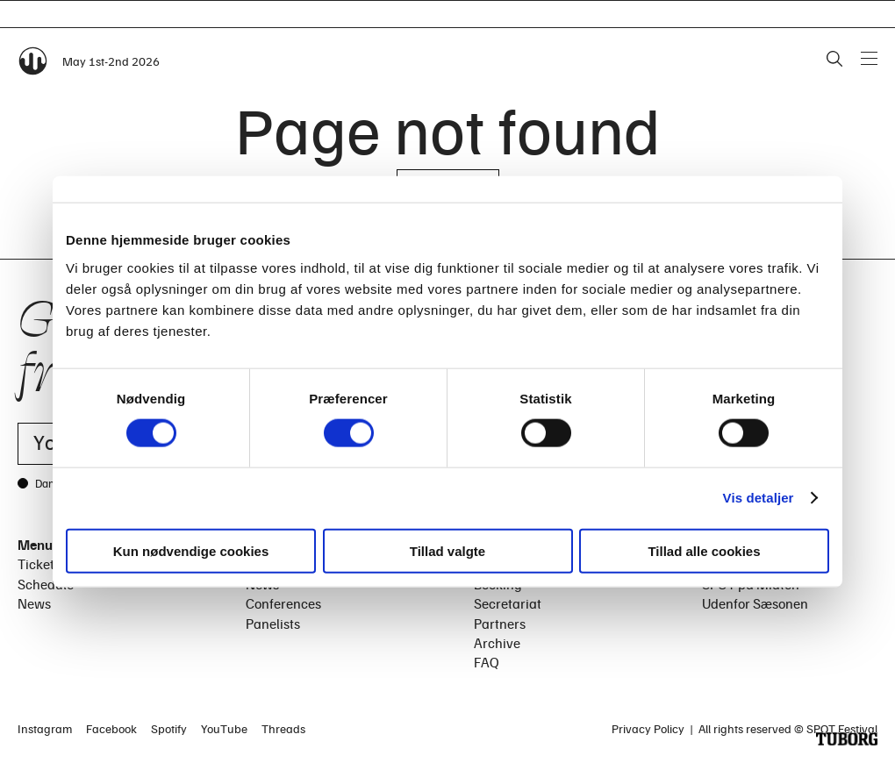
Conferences (283, 603)
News (34, 603)
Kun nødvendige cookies (191, 550)
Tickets (39, 564)
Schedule (46, 584)
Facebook (111, 728)
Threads (283, 728)
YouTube (224, 728)
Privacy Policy (648, 728)
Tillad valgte (447, 550)
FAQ (486, 662)
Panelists (273, 623)
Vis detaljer (758, 497)
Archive (497, 643)
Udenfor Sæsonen (755, 603)
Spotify (169, 728)
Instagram (45, 728)
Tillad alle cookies (704, 550)
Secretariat (507, 603)
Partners (500, 623)
